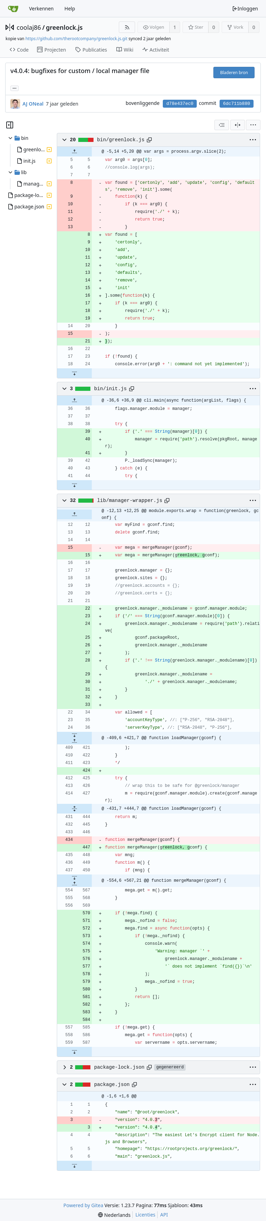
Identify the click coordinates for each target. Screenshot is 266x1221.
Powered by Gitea (83, 1205)
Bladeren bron (234, 72)
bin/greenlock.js (120, 140)
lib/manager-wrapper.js (129, 500)
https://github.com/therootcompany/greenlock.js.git (76, 39)
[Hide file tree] (9, 125)
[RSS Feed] (127, 27)
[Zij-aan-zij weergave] (237, 125)
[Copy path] (149, 140)
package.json (112, 1084)
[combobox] (221, 125)
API (164, 1214)
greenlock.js (64, 27)
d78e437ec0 (179, 103)
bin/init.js (110, 389)
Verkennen (41, 8)
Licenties (145, 1214)
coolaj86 (29, 27)
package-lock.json (119, 1067)
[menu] (253, 125)
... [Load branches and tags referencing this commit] (14, 88)
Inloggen (245, 8)
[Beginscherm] (13, 8)
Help (69, 8)
